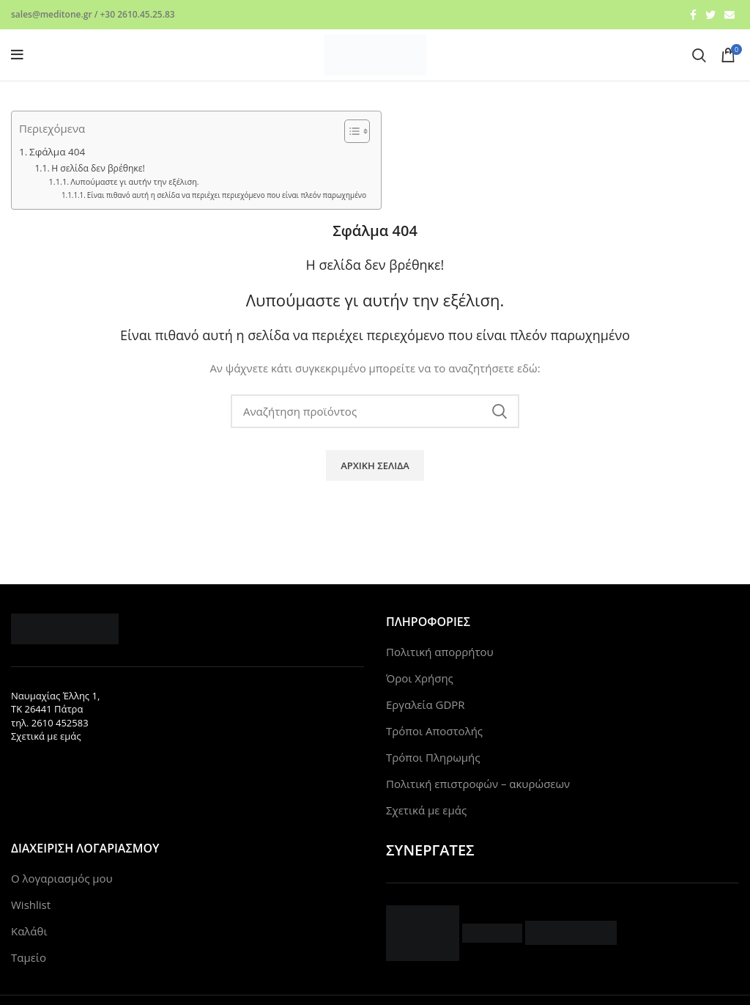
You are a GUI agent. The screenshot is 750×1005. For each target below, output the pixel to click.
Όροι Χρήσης (419, 678)
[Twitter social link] (710, 14)
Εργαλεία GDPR (425, 704)
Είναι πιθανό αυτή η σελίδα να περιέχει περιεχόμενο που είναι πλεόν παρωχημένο (226, 195)
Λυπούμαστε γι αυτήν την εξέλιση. (134, 181)
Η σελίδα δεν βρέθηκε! (98, 168)
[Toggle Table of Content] (349, 131)
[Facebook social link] (693, 14)
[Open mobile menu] (17, 55)
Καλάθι (29, 931)
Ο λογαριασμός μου (62, 878)
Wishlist (31, 904)
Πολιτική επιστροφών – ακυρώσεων (478, 783)
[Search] (699, 55)
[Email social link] (729, 14)
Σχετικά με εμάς (46, 736)
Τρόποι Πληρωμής (433, 757)
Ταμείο (28, 957)
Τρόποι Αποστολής (434, 731)
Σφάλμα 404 (57, 151)
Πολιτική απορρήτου (440, 651)
